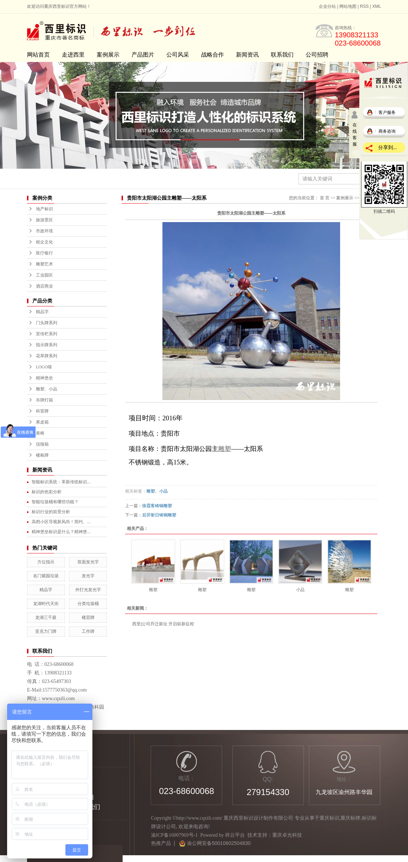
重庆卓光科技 (287, 835)
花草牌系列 (46, 355)
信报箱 (42, 444)
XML (376, 6)
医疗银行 (44, 253)
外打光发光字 (88, 589)
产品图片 (142, 55)
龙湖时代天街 (46, 603)
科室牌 (42, 411)
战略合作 (212, 55)
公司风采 (177, 55)
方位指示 (45, 561)
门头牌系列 (46, 322)
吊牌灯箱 (44, 400)
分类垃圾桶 (88, 603)
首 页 (324, 197)
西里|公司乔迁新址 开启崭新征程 (163, 623)
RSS (364, 6)
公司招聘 (317, 55)
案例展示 (108, 55)
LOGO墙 (44, 366)
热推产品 (161, 843)
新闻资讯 (247, 55)
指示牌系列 (46, 344)
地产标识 (44, 208)
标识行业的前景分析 (51, 511)
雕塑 (153, 589)
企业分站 (327, 6)
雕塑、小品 (46, 389)
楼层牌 (88, 617)
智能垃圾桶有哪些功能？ (55, 501)
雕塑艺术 (44, 264)
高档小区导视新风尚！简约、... (61, 521)
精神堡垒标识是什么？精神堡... (61, 531)
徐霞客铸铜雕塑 (157, 505)
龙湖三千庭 (46, 617)
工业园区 (44, 275)
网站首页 (38, 55)
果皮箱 (42, 422)
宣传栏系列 (46, 333)
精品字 (42, 311)
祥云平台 (235, 835)
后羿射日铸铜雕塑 (159, 515)
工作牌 (88, 631)
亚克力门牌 (46, 631)
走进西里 (73, 55)
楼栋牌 (42, 455)
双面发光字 (88, 561)
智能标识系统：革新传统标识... (61, 481)
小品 (300, 589)
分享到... (387, 147)
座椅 (40, 433)
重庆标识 (329, 818)
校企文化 (44, 242)
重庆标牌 (350, 818)
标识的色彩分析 (46, 491)
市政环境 (44, 230)
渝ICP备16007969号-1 (174, 835)
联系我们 (282, 55)
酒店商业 (44, 286)
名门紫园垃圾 (46, 575)
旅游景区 (44, 219)
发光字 (88, 575)
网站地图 (347, 6)
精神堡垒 (44, 377)
